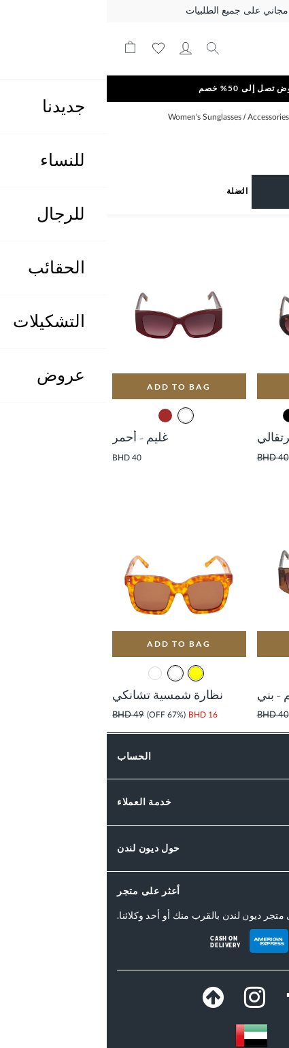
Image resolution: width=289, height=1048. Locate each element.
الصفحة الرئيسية (250, 117)
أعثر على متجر (41, 890)
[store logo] (223, 48)
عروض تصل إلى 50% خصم (144, 88)
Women (202, 117)
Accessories (160, 117)
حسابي (79, 48)
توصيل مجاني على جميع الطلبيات (144, 11)
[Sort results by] (76, 191)
